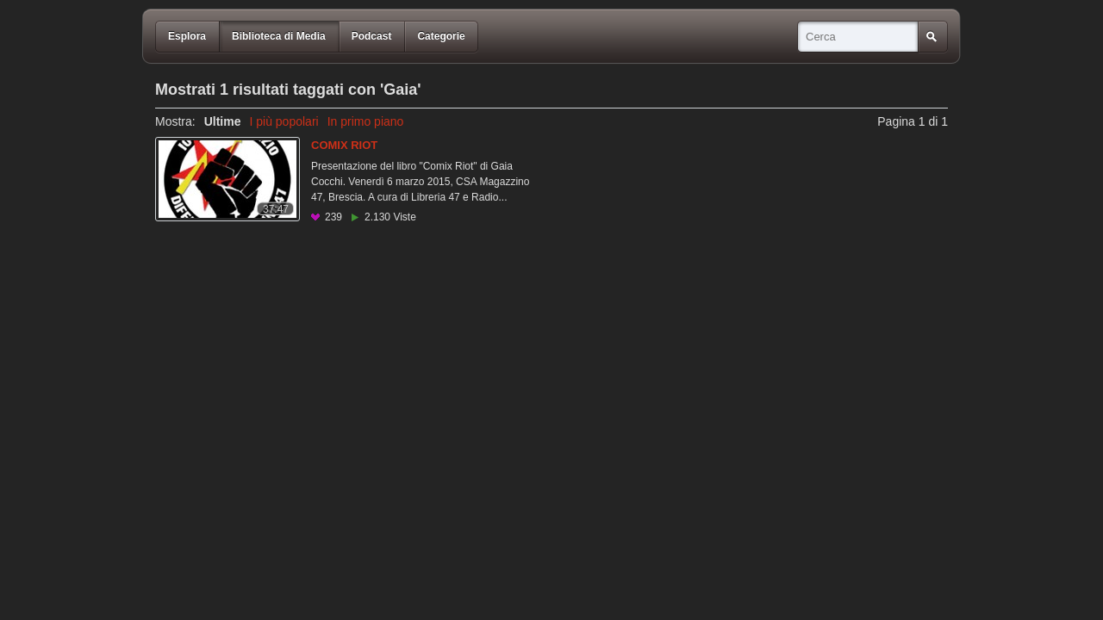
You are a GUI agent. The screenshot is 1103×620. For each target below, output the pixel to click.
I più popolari (283, 121)
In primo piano (365, 121)
